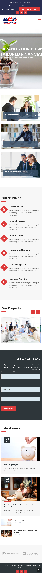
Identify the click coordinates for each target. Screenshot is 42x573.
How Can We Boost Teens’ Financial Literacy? (18, 506)
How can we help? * (8, 372)
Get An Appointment (29, 9)
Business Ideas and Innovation (16, 114)
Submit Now (8, 409)
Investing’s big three (12, 465)
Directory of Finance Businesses (17, 172)
